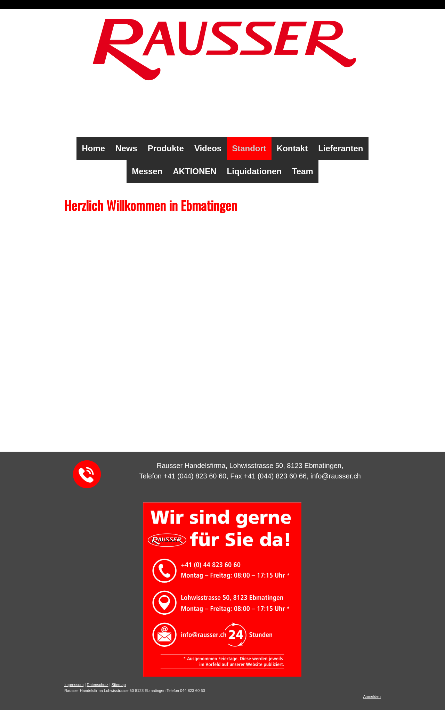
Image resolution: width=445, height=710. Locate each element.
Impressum (73, 685)
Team (302, 171)
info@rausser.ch (89, 417)
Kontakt (292, 148)
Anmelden (372, 696)
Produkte (166, 148)
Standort (249, 148)
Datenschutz (97, 685)
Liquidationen (254, 171)
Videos (207, 148)
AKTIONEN (194, 171)
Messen (147, 171)
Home (93, 148)
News (126, 148)
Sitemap (119, 685)
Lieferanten (340, 148)
